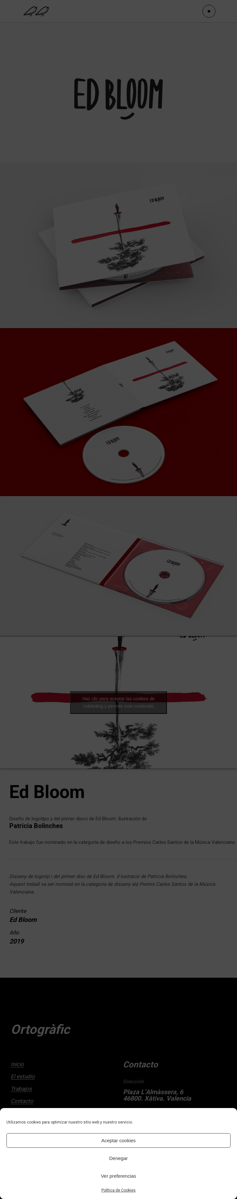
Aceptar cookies (118, 1140)
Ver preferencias (118, 1176)
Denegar (118, 1158)
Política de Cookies (118, 1190)
